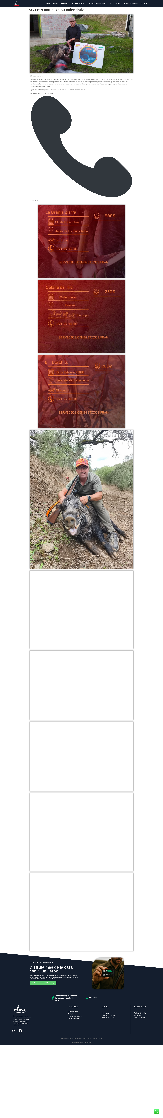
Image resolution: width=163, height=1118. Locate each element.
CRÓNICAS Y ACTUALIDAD (60, 3)
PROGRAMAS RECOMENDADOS (97, 3)
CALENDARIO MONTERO (78, 3)
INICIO (48, 3)
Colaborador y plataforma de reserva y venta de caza (66, 998)
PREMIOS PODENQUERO (131, 3)
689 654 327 (94, 998)
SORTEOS (144, 3)
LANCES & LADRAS (115, 3)
